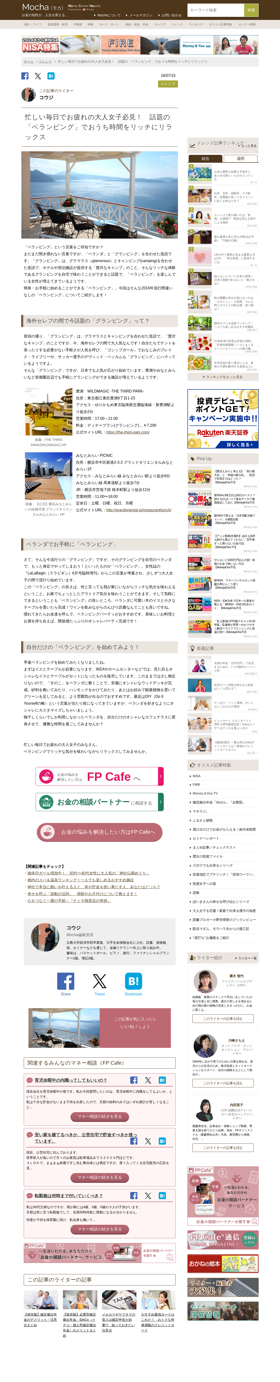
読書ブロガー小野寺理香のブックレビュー (226, 881)
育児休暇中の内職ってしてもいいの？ (71, 1081)
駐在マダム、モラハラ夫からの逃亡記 (223, 889)
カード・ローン (109, 24)
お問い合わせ (172, 15)
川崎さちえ (223, 1007)
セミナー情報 (247, 24)
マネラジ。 (203, 781)
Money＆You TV (207, 765)
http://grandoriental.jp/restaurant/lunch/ (138, 510)
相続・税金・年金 (137, 24)
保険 (90, 24)
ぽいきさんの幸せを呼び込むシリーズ (223, 864)
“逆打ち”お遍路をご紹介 (213, 897)
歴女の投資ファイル (209, 823)
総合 (205, 159)
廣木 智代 (223, 940)
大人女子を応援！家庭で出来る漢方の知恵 (226, 872)
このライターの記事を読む (223, 978)
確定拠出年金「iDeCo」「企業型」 (221, 773)
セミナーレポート (208, 806)
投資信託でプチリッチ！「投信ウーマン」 (226, 839)
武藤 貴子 (252, 312)
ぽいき (253, 177)
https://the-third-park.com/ (127, 432)
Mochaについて (109, 15)
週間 (240, 159)
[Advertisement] (223, 103)
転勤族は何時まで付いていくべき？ (69, 1196)
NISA (198, 749)
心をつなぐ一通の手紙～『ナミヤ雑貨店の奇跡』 (69, 901)
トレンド (177, 24)
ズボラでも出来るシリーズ (214, 831)
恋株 (198, 856)
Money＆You (250, 466)
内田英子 (223, 1071)
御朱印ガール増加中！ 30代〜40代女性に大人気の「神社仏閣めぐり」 (89, 874)
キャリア (160, 24)
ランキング (196, 24)
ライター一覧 (247, 917)
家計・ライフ (33, 24)
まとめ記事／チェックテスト (216, 814)
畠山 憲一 (252, 726)
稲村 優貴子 (251, 652)
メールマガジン (141, 15)
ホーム (29, 61)
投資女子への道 (206, 848)
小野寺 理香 (251, 234)
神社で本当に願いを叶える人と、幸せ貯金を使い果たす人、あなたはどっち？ (94, 888)
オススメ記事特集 (220, 24)
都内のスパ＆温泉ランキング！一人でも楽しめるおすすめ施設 (81, 881)
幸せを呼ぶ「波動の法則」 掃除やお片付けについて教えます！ (83, 894)
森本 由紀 (252, 668)
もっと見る (249, 146)
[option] (61, 45)
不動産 (78, 24)
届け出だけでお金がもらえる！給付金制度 (226, 798)
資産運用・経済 (58, 24)
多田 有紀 (252, 197)
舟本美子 (252, 685)
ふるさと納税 (205, 789)
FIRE (198, 757)
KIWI (254, 706)
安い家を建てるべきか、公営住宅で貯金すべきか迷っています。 (86, 1138)
